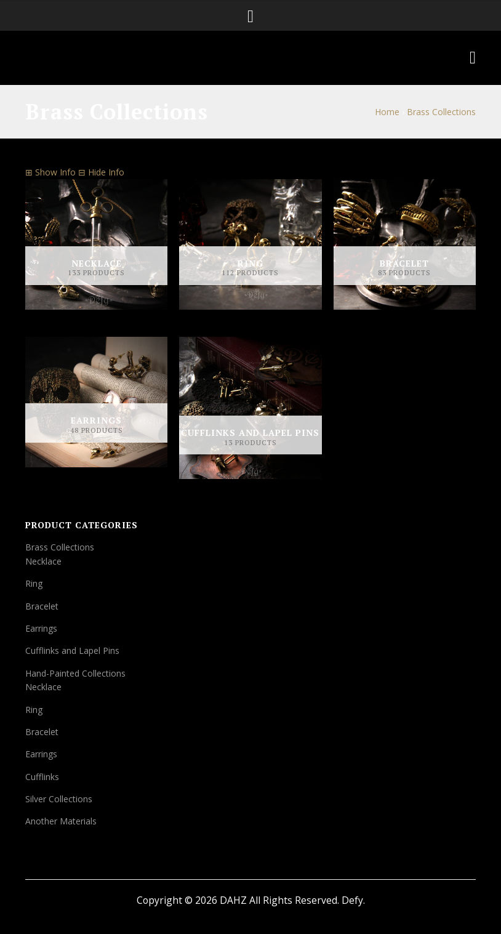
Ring (33, 583)
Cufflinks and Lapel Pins (72, 650)
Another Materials (61, 821)
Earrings (41, 628)
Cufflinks (42, 777)
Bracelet (41, 606)
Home (387, 112)
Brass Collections (59, 547)
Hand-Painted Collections (75, 673)
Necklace (43, 561)
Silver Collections (58, 799)
